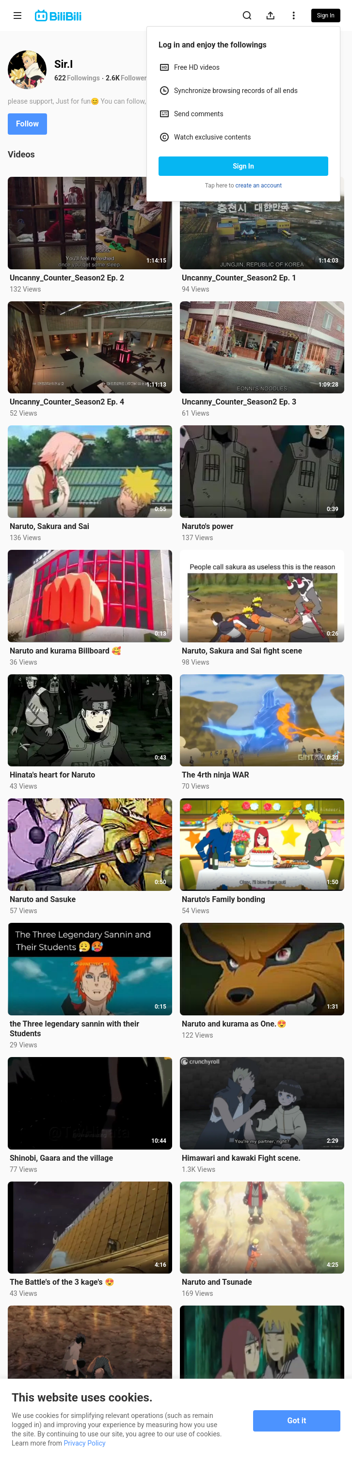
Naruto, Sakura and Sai (49, 526)
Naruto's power (207, 526)
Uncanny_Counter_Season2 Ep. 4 (67, 401)
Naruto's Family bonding (223, 899)
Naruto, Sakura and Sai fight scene (242, 650)
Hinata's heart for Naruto (52, 774)
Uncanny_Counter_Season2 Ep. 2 (67, 277)
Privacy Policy (85, 1443)
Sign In (243, 166)
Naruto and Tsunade (217, 1282)
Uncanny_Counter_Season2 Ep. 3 (239, 401)
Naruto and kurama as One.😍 (234, 1023)
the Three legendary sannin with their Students (74, 1028)
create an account (259, 185)
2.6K (113, 78)
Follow (27, 123)
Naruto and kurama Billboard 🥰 (65, 650)
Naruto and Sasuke (43, 899)
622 (60, 78)
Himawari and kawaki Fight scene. (241, 1158)
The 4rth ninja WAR (215, 774)
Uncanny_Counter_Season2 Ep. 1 (239, 277)
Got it (297, 1420)
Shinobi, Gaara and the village (61, 1158)
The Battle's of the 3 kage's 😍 (62, 1282)
